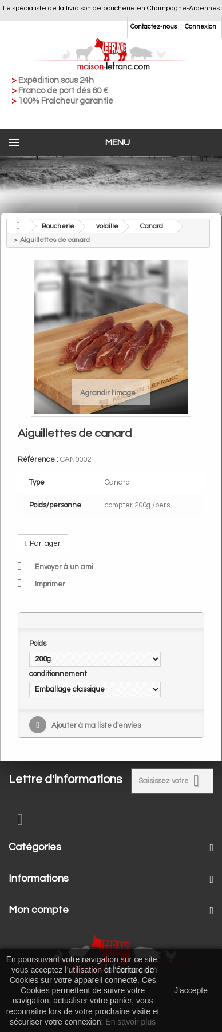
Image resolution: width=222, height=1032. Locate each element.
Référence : (38, 459)
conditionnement (59, 674)
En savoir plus (130, 1021)
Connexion (200, 26)
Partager (43, 543)
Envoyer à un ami (64, 567)
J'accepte (191, 990)
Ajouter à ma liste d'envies (95, 725)
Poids (38, 644)
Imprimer (50, 584)
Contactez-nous (153, 26)
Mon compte (39, 909)
